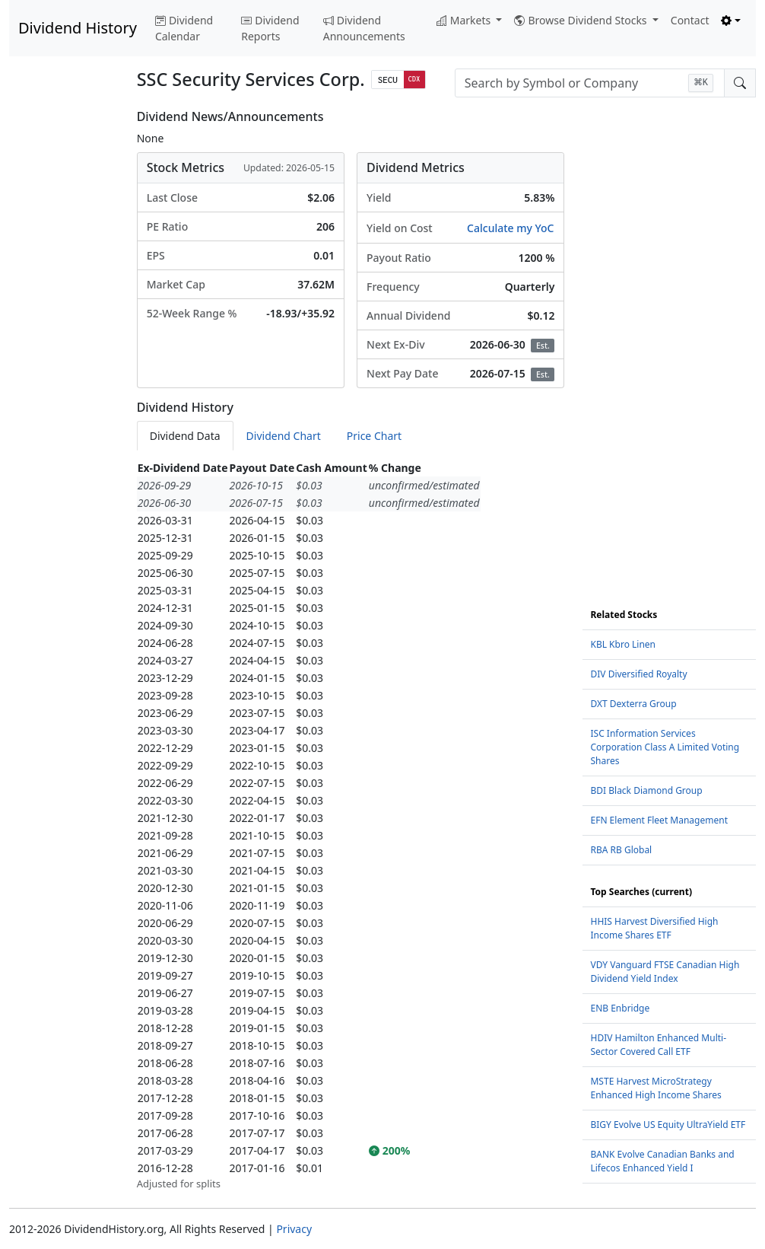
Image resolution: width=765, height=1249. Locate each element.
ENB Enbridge (619, 1008)
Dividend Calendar (184, 28)
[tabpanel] (351, 825)
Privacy (294, 1229)
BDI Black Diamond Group (646, 790)
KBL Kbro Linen (622, 644)
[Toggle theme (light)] (731, 20)
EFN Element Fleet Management (659, 820)
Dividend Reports (270, 28)
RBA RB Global (621, 849)
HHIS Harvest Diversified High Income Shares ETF (654, 928)
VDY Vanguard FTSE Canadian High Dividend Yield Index (664, 971)
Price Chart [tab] (374, 436)
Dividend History (77, 28)
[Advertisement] (64, 338)
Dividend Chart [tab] (283, 436)
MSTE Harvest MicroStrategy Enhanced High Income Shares (655, 1088)
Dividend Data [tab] (185, 436)
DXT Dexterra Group (633, 703)
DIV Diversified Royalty (638, 674)
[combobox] (590, 83)
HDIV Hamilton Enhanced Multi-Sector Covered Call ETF (658, 1044)
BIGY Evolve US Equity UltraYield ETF (667, 1124)
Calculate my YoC (510, 228)
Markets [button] (465, 20)
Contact (690, 20)
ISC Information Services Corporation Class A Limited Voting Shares (664, 747)
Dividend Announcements (364, 28)
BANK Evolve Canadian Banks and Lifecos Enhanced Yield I (662, 1161)
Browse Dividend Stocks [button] (581, 20)
